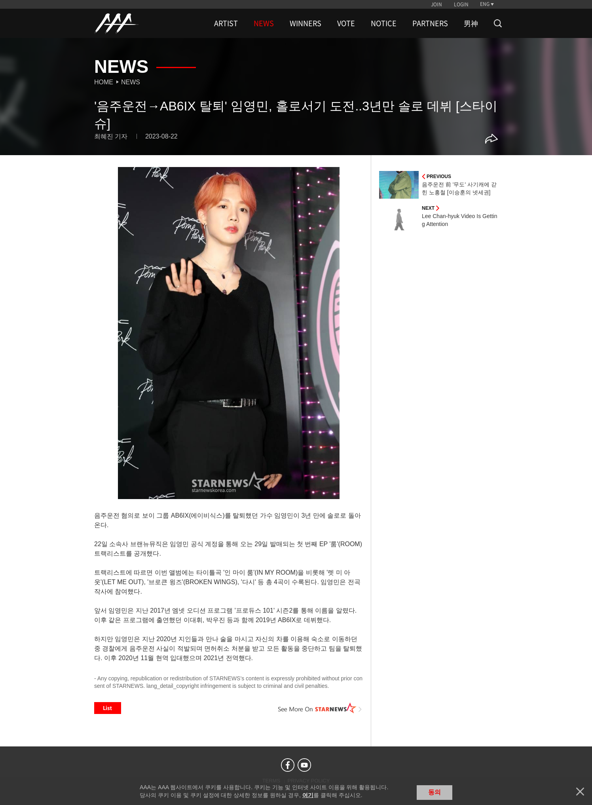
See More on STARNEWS (320, 708)
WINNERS (305, 23)
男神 (471, 23)
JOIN (436, 4)
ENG (485, 4)
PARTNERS (430, 23)
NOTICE (384, 23)
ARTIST (226, 23)
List (107, 708)
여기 (307, 795)
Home (103, 82)
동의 (434, 792)
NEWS (264, 23)
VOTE (346, 23)
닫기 (580, 792)
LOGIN (461, 4)
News (130, 82)
